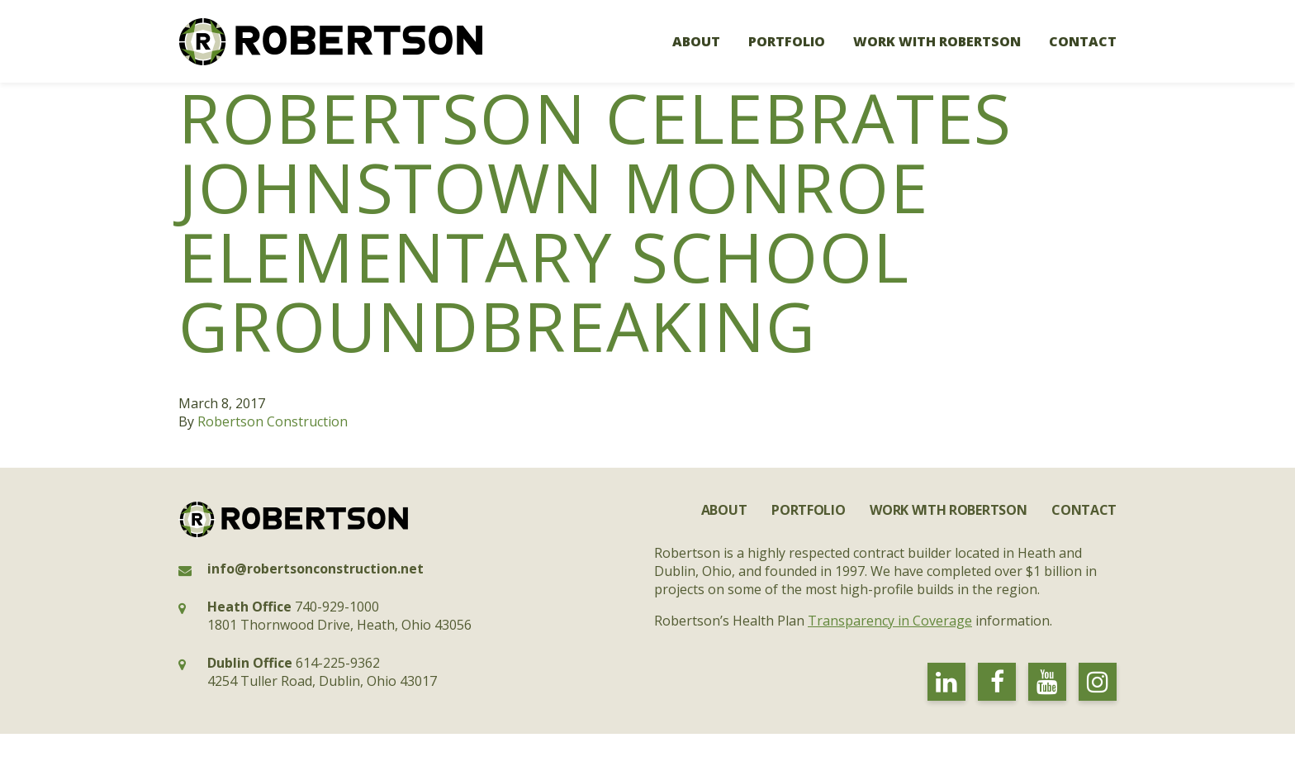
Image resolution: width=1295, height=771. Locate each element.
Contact (1083, 41)
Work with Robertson (937, 41)
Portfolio (786, 41)
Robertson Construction (272, 421)
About (696, 41)
